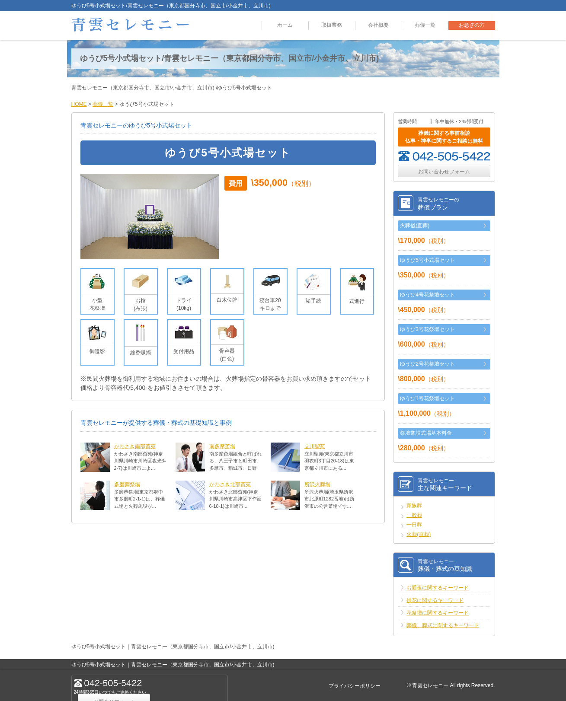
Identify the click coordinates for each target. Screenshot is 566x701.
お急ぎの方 (472, 25)
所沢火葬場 (317, 484)
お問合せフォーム (189, 685)
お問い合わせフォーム (444, 172)
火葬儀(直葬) (414, 226)
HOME (79, 104)
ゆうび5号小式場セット (427, 260)
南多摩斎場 (222, 446)
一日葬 (414, 525)
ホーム (285, 25)
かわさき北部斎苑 (230, 484)
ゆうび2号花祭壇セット (427, 364)
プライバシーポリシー (355, 686)
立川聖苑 (314, 446)
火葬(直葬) (418, 534)
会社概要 (378, 25)
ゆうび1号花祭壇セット (427, 398)
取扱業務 (331, 25)
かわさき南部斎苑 (135, 446)
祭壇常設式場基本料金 (426, 433)
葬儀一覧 (425, 25)
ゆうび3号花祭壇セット (427, 329)
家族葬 (414, 506)
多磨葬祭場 (127, 484)
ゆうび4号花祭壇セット (427, 295)
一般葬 (414, 515)
